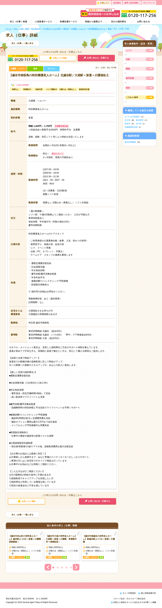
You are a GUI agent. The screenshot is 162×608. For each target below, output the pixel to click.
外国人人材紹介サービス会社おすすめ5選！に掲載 (133, 603)
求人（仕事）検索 (18, 21)
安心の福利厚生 (118, 21)
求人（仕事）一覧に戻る (23, 43)
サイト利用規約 (129, 593)
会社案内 (117, 3)
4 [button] (66, 567)
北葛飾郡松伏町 (131, 127)
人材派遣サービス (43, 21)
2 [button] (58, 567)
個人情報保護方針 (148, 593)
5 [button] (71, 567)
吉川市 (139, 124)
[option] (25, 546)
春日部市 (139, 120)
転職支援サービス (68, 21)
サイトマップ (149, 3)
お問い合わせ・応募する (98, 58)
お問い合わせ (143, 21)
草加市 (127, 124)
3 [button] (62, 567)
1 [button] (53, 567)
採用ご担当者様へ (132, 3)
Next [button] (76, 567)
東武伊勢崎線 (130, 142)
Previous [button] (48, 567)
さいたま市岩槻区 (132, 117)
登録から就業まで (93, 21)
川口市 (127, 120)
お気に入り (104, 3)
